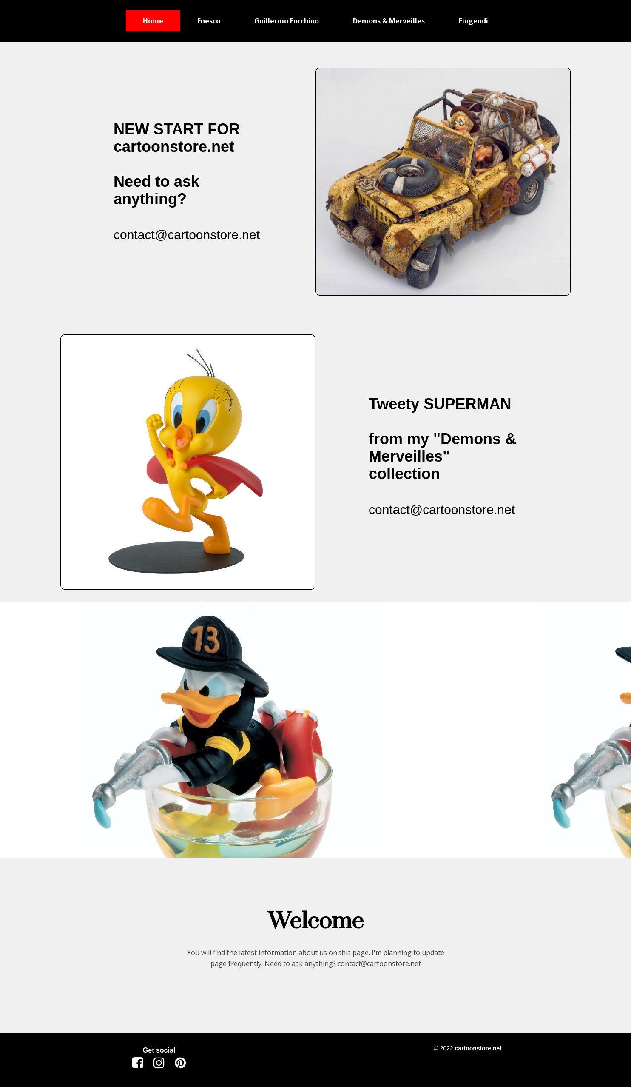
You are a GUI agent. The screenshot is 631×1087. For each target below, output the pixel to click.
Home (153, 21)
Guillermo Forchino (286, 21)
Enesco (208, 21)
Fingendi (473, 21)
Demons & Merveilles (389, 21)
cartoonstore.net (478, 1048)
